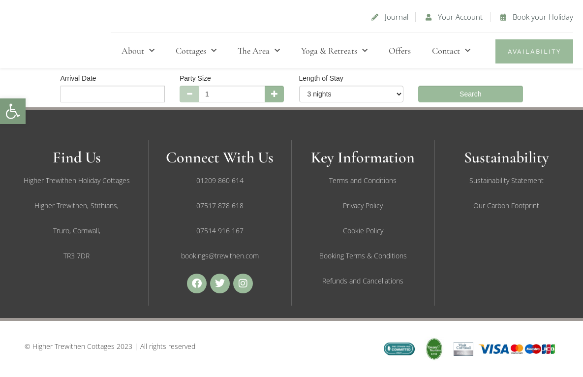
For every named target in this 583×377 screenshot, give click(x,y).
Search (470, 94)
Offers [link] (400, 50)
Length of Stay (321, 78)
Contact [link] (451, 51)
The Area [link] (259, 51)
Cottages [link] (196, 51)
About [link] (138, 51)
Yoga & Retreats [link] (334, 51)
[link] (13, 111)
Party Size (195, 78)
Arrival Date (78, 78)
